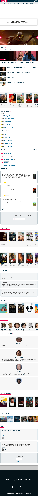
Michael (5, 132)
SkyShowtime (5, 244)
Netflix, (2, 244)
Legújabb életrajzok (6, 333)
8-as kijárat (6, 162)
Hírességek (27, 3)
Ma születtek (4, 320)
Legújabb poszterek (5, 393)
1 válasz (3, 435)
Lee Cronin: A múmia (7, 115)
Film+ (29, 316)
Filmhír (1, 49)
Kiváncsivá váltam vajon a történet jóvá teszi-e (11, 430)
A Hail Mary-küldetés (7, 153)
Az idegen (6, 141)
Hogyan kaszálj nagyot (8, 121)
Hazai (36, 149)
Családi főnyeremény (8, 116)
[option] (4, 100)
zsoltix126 (5, 278)
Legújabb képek (4, 413)
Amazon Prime (13, 244)
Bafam (3, 182)
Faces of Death (6, 160)
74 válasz (3, 446)
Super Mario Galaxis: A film (8, 127)
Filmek (2, 3)
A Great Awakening (7, 164)
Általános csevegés (5, 442)
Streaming (10, 3)
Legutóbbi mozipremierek (5, 111)
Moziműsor (18, 3)
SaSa (2, 195)
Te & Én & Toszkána (7, 156)
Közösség (31, 3)
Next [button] (37, 37)
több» (24, 346)
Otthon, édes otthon (8, 146)
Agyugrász (6, 157)
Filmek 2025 (36, 3)
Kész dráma (6, 154)
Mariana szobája (7, 124)
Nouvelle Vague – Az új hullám (9, 118)
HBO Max (29, 245)
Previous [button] (1, 37)
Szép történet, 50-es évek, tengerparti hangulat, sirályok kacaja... (13, 174)
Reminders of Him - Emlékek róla (9, 165)
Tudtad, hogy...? (4, 270)
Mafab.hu (17, 493)
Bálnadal (5, 134)
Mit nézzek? (7, 49)
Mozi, (10, 244)
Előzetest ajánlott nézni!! (6, 188)
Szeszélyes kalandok (7, 135)
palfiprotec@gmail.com (6, 209)
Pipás (5, 122)
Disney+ (14, 105)
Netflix (6, 105)
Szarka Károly (6, 286)
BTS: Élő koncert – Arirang (8, 119)
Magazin (22, 3)
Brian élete (6, 125)
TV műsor (14, 3)
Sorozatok (5, 3)
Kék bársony (6, 113)
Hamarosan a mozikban (4, 130)
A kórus (5, 138)
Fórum (2, 426)
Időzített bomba (7, 137)
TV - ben (2, 300)
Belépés (19, 459)
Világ (34, 149)
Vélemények (3, 168)
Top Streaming (4, 90)
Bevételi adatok (3, 149)
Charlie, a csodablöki (8, 143)
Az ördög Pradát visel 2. (8, 140)
